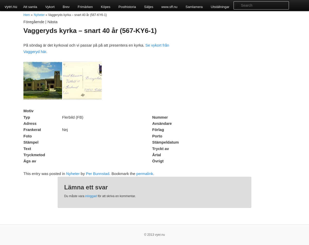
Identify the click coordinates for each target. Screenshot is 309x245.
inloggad (91, 196)
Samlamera (194, 7)
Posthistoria (127, 7)
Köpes (105, 7)
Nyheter (39, 15)
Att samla (30, 7)
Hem (26, 15)
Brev (66, 7)
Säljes (148, 7)
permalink (144, 173)
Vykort (50, 7)
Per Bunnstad (97, 173)
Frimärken (85, 7)
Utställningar (220, 7)
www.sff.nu (169, 7)
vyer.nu (11, 6)
